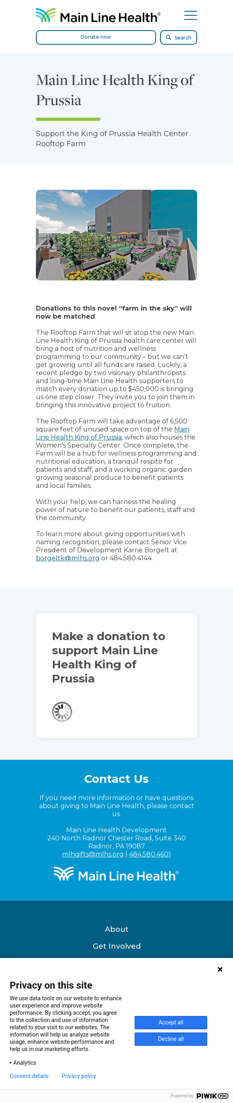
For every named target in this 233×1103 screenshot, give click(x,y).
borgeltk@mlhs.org (68, 558)
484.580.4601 (150, 854)
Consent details (29, 1076)
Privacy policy (79, 1076)
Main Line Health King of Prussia (112, 433)
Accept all (170, 1022)
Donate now (96, 37)
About (117, 929)
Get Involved (117, 946)
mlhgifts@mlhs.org (93, 854)
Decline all (171, 1039)
